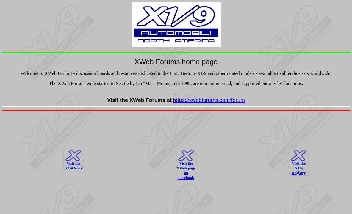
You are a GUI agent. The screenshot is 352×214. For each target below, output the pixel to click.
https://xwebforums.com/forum (209, 100)
